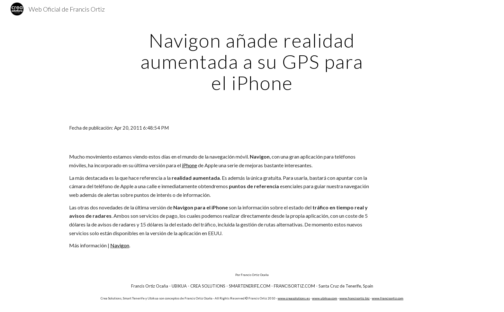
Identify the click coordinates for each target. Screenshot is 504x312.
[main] (252, 61)
